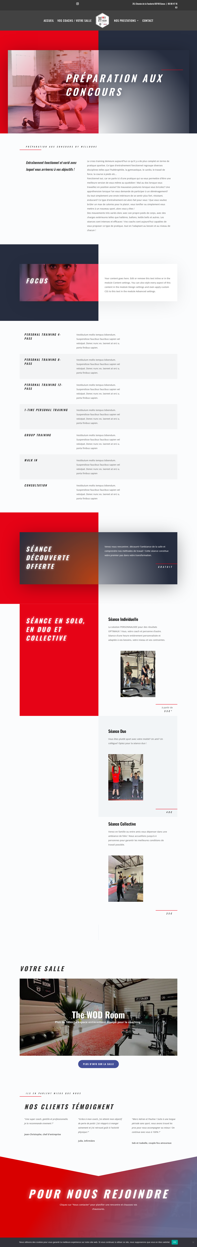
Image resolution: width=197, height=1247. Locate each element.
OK (174, 1242)
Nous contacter (142, 108)
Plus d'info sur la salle (98, 1064)
